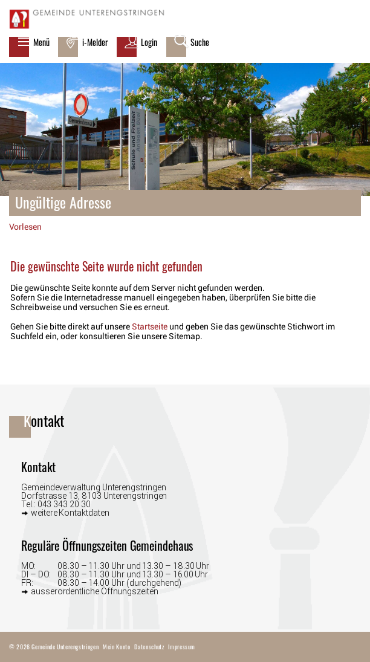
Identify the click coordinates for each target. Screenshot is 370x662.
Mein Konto (116, 646)
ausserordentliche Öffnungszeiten (94, 591)
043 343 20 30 (64, 504)
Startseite (149, 326)
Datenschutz (149, 646)
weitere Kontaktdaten (70, 512)
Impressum (181, 646)
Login (149, 42)
